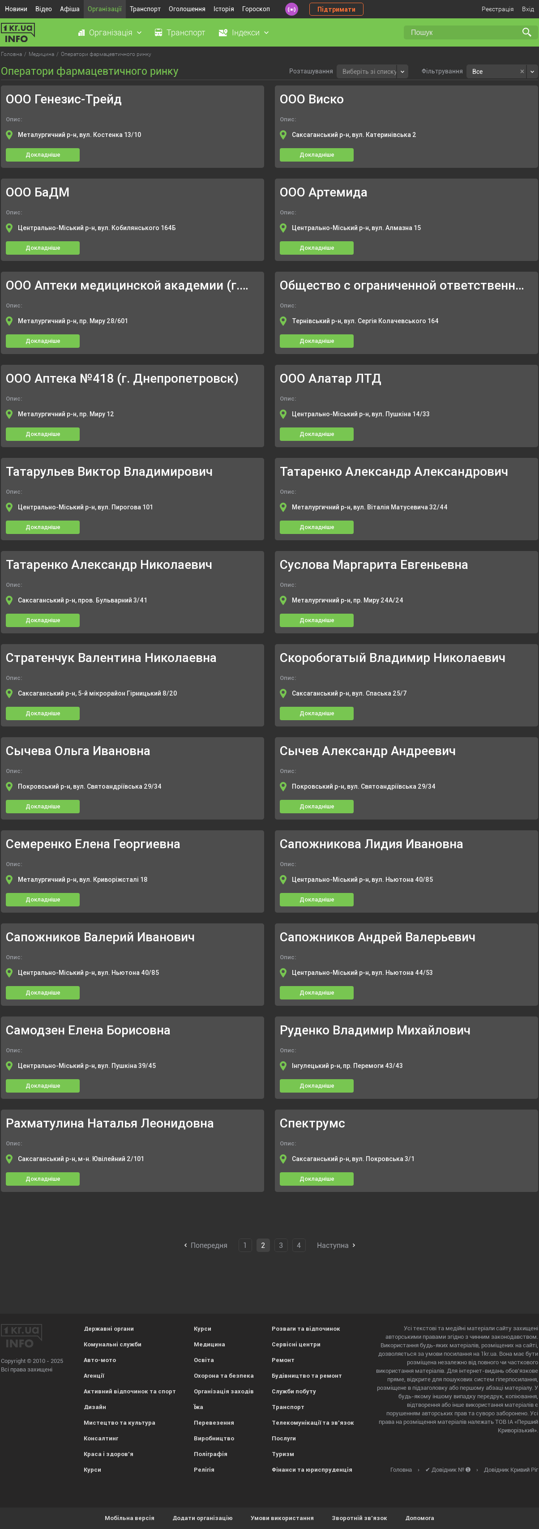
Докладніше (43, 154)
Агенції (94, 1375)
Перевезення (214, 1422)
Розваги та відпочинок (306, 1328)
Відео (43, 9)
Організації (105, 9)
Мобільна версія (129, 1518)
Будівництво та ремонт (307, 1375)
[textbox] (369, 70)
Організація (111, 32)
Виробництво (214, 1438)
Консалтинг (101, 1438)
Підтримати (336, 9)
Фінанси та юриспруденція (312, 1469)
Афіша (70, 9)
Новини (16, 9)
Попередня (209, 1245)
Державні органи (109, 1328)
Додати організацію (202, 1518)
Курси (92, 1469)
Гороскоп (256, 9)
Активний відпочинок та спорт (130, 1391)
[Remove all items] (522, 71)
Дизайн (95, 1407)
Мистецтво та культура (119, 1422)
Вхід (528, 9)
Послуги (284, 1438)
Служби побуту (294, 1391)
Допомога (419, 1518)
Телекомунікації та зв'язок (313, 1422)
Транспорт (145, 9)
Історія (224, 9)
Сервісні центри (296, 1344)
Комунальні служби (112, 1344)
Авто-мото (100, 1360)
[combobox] (372, 71)
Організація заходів (224, 1391)
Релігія (204, 1469)
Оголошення (187, 9)
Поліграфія (210, 1454)
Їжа (198, 1407)
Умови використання (282, 1518)
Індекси (246, 32)
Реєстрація (498, 9)
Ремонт (283, 1360)
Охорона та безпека (224, 1375)
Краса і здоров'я (108, 1454)
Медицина (209, 1344)
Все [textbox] (477, 71)
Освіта (204, 1360)
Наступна (333, 1245)
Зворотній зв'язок (359, 1518)
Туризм (283, 1454)
